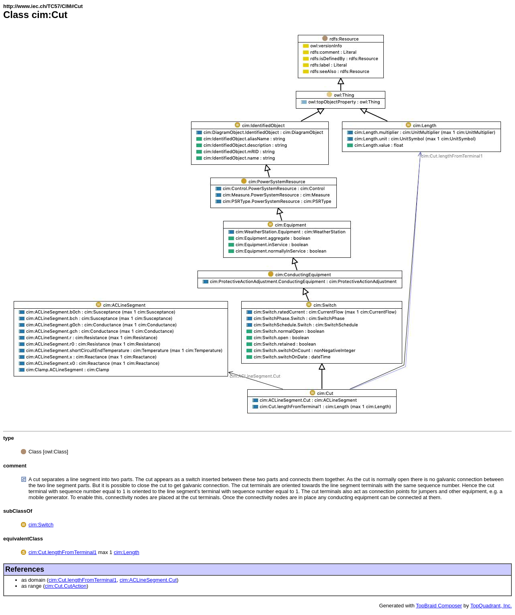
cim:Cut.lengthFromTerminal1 (62, 552)
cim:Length (126, 552)
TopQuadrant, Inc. (491, 606)
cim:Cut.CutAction (66, 586)
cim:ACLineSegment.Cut (148, 580)
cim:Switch (40, 525)
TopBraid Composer (439, 606)
